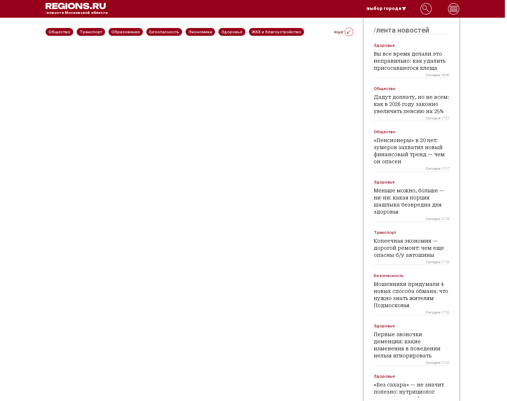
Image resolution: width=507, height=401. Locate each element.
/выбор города (386, 8)
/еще (343, 32)
